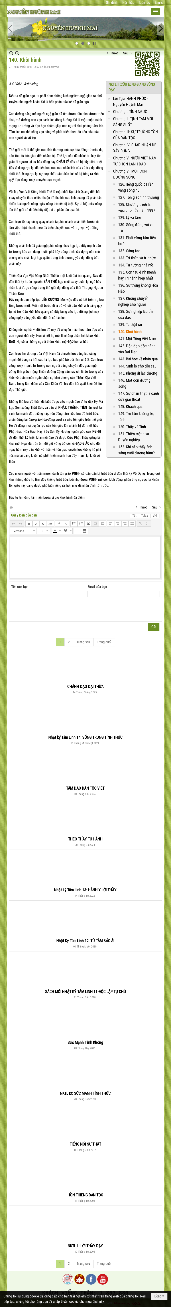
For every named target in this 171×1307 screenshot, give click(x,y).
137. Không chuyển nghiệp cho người (133, 301)
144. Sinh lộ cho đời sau (137, 366)
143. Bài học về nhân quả (138, 359)
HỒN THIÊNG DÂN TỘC (85, 1195)
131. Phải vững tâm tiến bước (137, 240)
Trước (114, 53)
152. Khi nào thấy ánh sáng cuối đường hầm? (136, 450)
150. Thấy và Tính (132, 426)
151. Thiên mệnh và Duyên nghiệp (133, 436)
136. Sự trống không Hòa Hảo (138, 288)
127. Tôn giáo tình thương (138, 197)
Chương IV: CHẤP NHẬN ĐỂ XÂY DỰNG (134, 148)
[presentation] (45, 610)
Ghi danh (112, 2)
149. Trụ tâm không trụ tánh (136, 416)
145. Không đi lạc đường (137, 373)
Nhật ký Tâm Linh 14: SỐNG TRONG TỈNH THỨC (85, 737)
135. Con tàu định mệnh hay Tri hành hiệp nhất (137, 275)
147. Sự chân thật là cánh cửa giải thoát (138, 396)
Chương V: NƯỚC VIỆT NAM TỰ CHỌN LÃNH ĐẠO (135, 161)
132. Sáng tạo (129, 250)
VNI (155, 515)
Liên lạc (144, 2)
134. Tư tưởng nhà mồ (135, 265)
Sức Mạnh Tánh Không (85, 1042)
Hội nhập (128, 2)
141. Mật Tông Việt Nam (137, 338)
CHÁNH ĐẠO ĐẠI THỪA (85, 686)
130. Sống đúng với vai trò (136, 227)
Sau (125, 53)
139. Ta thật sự (130, 324)
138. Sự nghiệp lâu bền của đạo (136, 314)
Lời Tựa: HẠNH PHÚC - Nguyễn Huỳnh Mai (130, 101)
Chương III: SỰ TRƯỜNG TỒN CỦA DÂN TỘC (135, 134)
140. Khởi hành (130, 331)
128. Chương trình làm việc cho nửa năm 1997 (136, 207)
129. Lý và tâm (129, 217)
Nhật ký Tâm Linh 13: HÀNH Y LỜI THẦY (85, 890)
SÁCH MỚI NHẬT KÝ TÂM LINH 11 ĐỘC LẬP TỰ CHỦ (85, 991)
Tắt (134, 515)
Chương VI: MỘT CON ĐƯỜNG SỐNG (130, 174)
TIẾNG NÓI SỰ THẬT (85, 1144)
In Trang (11, 507)
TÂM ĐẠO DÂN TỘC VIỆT (85, 788)
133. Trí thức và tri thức (137, 258)
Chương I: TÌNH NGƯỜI (130, 111)
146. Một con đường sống (134, 383)
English (159, 2)
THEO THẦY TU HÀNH (85, 839)
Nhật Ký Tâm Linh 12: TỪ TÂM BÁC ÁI (85, 940)
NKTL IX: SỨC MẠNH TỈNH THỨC (85, 1093)
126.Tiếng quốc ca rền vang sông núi (135, 187)
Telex (144, 515)
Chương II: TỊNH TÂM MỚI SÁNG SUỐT (133, 121)
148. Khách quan (131, 406)
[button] (156, 11)
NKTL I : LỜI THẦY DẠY (85, 1245)
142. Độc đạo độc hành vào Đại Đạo (136, 349)
